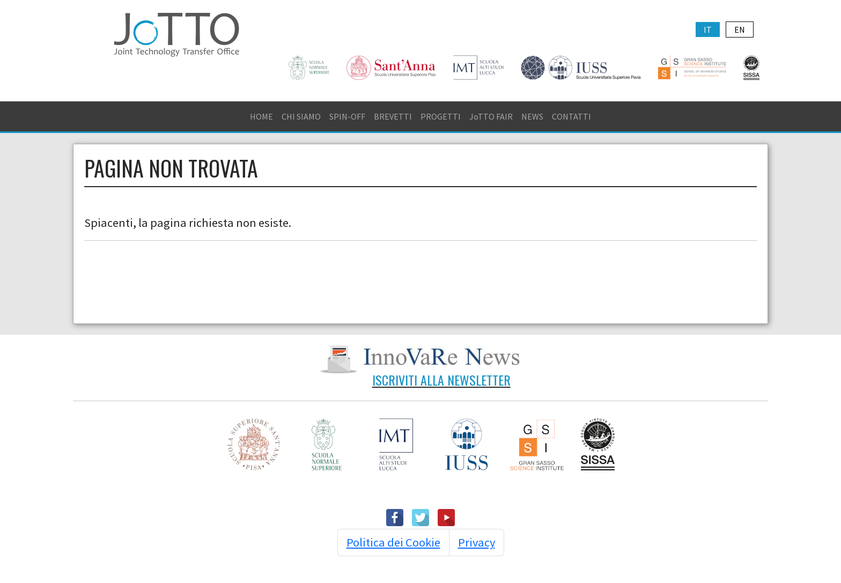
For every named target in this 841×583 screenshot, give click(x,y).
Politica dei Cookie (393, 542)
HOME (261, 116)
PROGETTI (440, 116)
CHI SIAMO (301, 116)
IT (708, 29)
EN (739, 29)
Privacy (476, 542)
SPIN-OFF (347, 116)
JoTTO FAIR (491, 116)
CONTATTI (571, 116)
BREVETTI (393, 116)
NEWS (532, 116)
